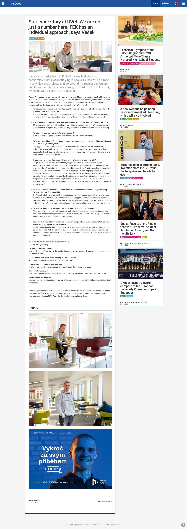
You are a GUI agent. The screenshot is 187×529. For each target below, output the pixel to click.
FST (122, 178)
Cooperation (135, 63)
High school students (148, 63)
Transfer (128, 178)
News (155, 3)
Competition (125, 63)
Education (40, 39)
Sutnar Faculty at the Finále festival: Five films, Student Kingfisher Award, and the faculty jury (138, 228)
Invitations (166, 3)
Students (32, 39)
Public (128, 119)
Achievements (137, 178)
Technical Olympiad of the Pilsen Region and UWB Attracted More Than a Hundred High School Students (140, 54)
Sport (122, 119)
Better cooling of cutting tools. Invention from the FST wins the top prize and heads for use (140, 169)
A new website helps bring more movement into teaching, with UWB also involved (140, 112)
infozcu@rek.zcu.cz (114, 525)
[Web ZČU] (3, 3)
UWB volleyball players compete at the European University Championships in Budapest (138, 287)
